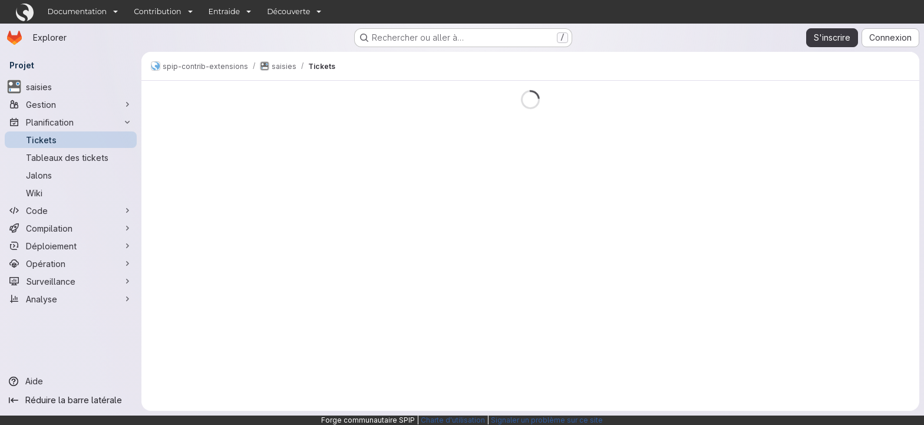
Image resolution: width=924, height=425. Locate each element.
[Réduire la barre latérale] (71, 400)
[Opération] (71, 263)
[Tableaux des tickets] (71, 157)
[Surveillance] (71, 281)
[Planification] (71, 122)
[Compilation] (71, 228)
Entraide (224, 11)
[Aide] (71, 381)
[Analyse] (71, 299)
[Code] (71, 210)
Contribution (157, 11)
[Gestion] (71, 104)
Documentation (77, 11)
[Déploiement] (71, 246)
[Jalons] (71, 175)
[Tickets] (71, 139)
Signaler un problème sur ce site (547, 420)
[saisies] (71, 86)
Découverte (288, 11)
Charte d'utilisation (453, 420)
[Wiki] (71, 193)
